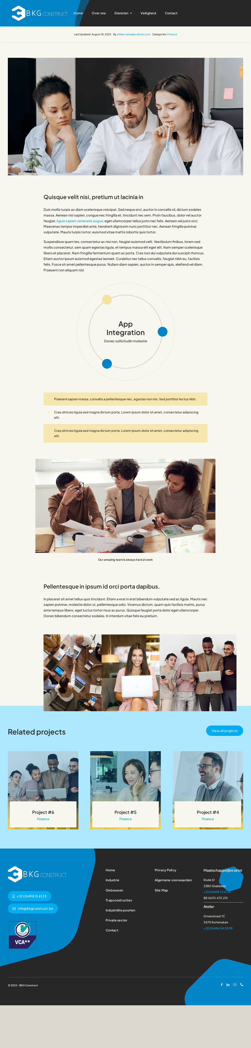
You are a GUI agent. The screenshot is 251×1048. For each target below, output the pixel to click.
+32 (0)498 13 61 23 (217, 892)
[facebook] (222, 984)
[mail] (234, 984)
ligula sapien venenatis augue (79, 221)
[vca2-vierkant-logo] (22, 922)
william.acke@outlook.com (133, 34)
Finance (172, 34)
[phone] (241, 984)
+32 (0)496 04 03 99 (218, 928)
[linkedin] (227, 984)
